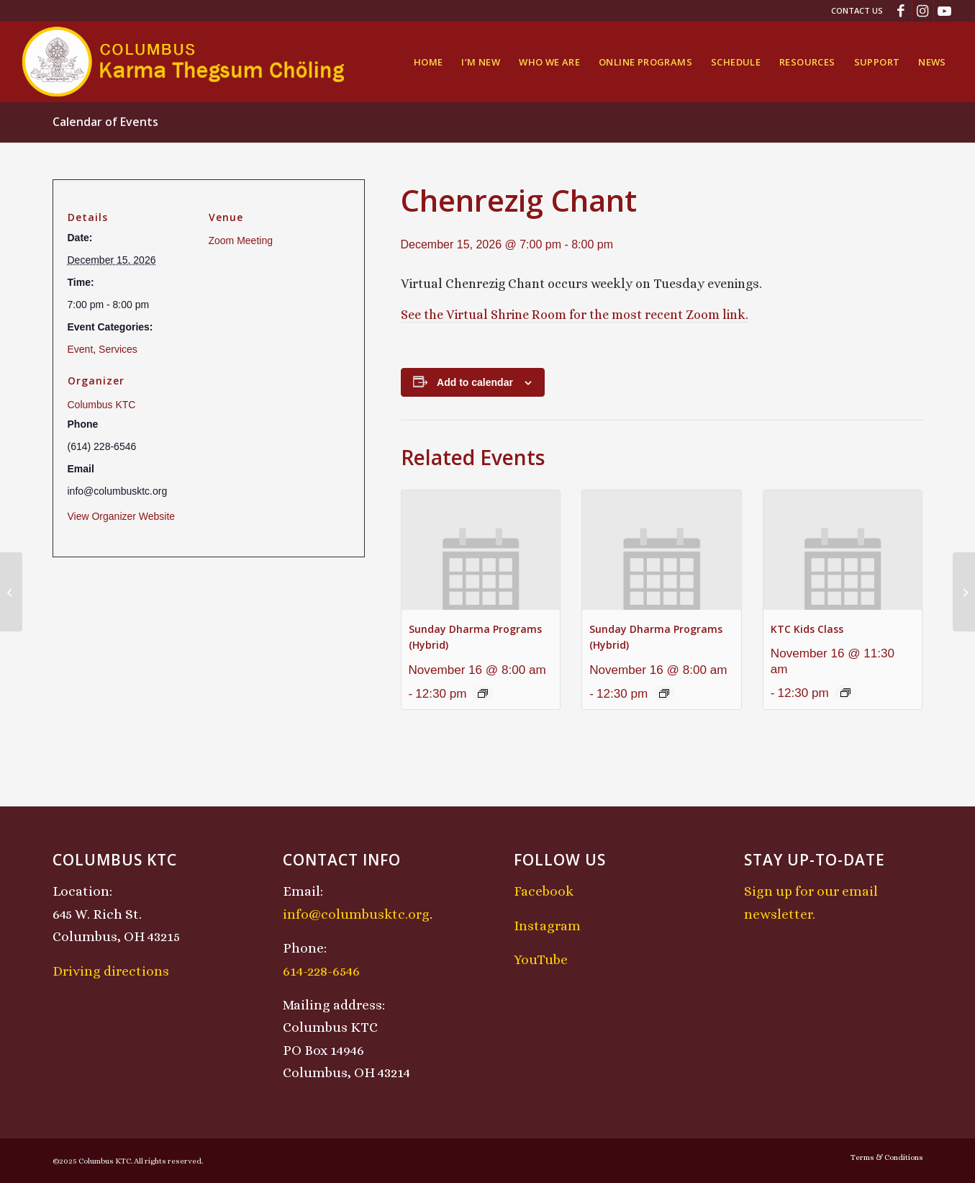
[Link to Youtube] (945, 11)
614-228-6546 (321, 971)
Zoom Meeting (241, 240)
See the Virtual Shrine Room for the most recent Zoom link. (574, 314)
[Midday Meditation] (964, 591)
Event (81, 349)
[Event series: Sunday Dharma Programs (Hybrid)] (483, 693)
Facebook (543, 891)
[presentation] (481, 549)
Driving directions (111, 971)
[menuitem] (853, 10)
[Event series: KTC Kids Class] (845, 692)
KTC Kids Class (807, 629)
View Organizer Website (122, 516)
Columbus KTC (102, 404)
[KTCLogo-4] (184, 62)
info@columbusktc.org (356, 914)
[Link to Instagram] (922, 11)
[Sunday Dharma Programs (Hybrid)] (11, 591)
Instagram (547, 925)
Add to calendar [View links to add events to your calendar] (475, 382)
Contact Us (857, 10)
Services (118, 349)
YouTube (541, 959)
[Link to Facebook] (901, 11)
